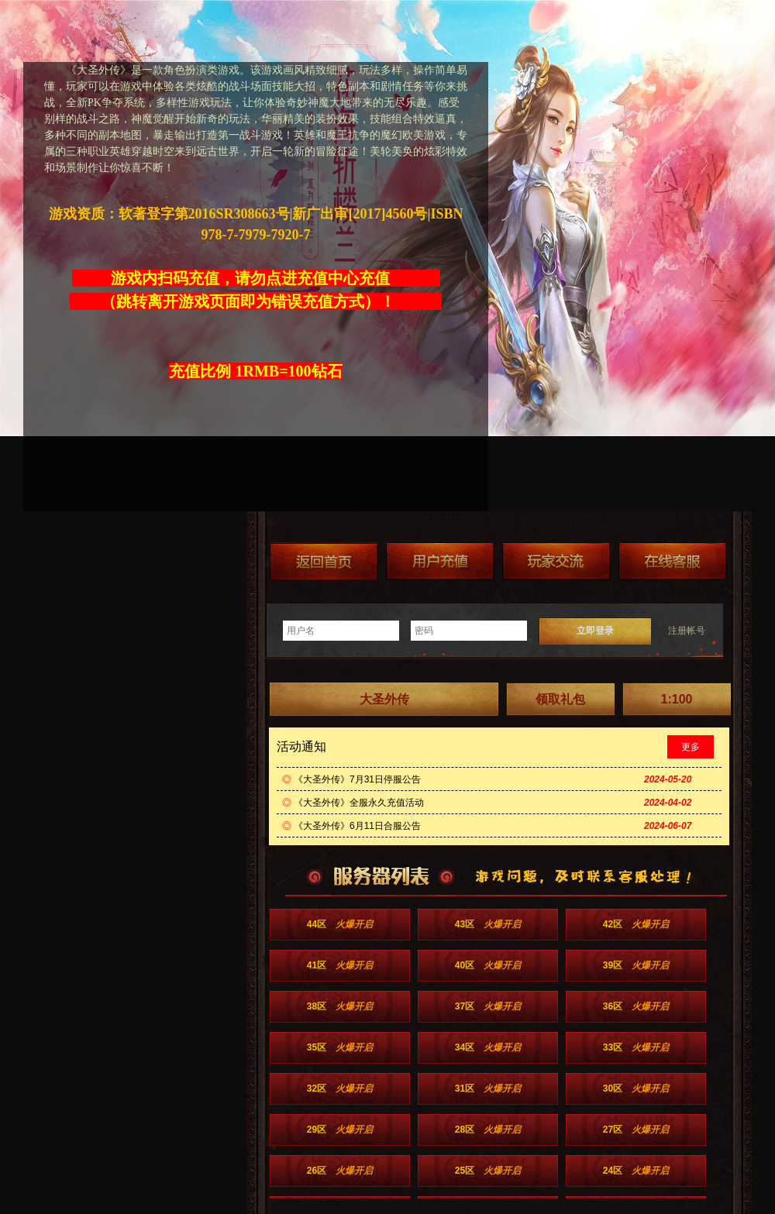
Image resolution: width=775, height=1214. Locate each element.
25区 (488, 1170)
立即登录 (595, 630)
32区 (340, 1088)
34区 (488, 1047)
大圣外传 (384, 699)
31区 (488, 1088)
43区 (488, 924)
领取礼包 (560, 699)
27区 (636, 1129)
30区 (636, 1088)
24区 (636, 1170)
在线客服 (672, 561)
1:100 (677, 699)
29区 (340, 1129)
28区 (488, 1129)
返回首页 (324, 561)
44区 (340, 924)
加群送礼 (556, 561)
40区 (488, 965)
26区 (340, 1170)
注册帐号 (686, 630)
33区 (636, 1047)
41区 (340, 965)
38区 (340, 1006)
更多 (690, 746)
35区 (340, 1047)
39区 (636, 965)
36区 (636, 1006)
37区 (488, 1006)
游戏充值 (440, 561)
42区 (636, 924)
